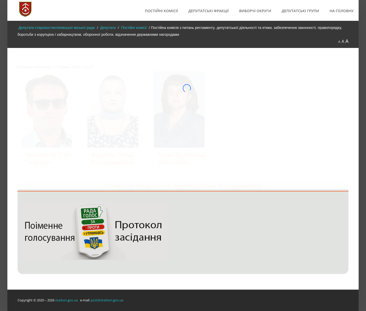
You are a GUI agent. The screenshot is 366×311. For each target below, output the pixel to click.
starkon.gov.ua (66, 300)
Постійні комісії (161, 10)
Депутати (107, 27)
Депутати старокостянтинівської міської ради (56, 27)
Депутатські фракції (208, 10)
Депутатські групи (300, 10)
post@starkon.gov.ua (107, 300)
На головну (342, 10)
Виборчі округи (255, 10)
